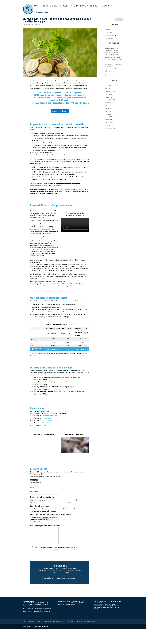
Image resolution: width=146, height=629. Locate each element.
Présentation (47, 418)
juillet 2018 (108, 108)
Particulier (63, 6)
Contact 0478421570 (41, 12)
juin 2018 (108, 111)
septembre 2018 (110, 103)
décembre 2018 (110, 100)
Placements (109, 35)
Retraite (108, 38)
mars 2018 (108, 117)
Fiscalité (108, 30)
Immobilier (108, 32)
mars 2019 (108, 94)
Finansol (36, 152)
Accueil (36, 6)
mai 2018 (108, 114)
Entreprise (93, 6)
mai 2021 (108, 86)
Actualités (105, 6)
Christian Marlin (29, 24)
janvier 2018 (109, 122)
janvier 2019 (109, 97)
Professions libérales (78, 6)
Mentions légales (43, 626)
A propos (45, 6)
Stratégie (53, 6)
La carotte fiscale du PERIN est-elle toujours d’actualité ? (114, 59)
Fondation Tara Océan (66, 189)
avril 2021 (108, 88)
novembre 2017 (110, 128)
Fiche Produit (47, 420)
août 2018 (108, 105)
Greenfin (35, 143)
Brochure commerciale (50, 415)
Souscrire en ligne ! (59, 111)
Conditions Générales (50, 423)
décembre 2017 (110, 125)
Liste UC (45, 425)
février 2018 (109, 120)
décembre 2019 (110, 91)
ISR (33, 133)
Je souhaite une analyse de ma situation (59, 578)
